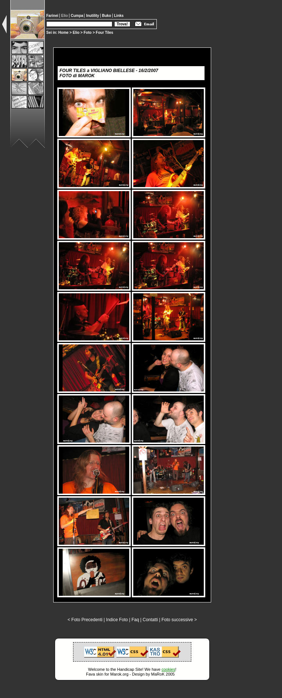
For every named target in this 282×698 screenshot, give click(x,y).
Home (63, 33)
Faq (135, 619)
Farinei (52, 16)
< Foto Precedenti (85, 619)
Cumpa (77, 16)
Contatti (150, 619)
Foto (88, 33)
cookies (168, 669)
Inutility (93, 16)
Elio (76, 33)
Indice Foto (117, 619)
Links (119, 16)
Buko (107, 16)
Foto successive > (179, 619)
